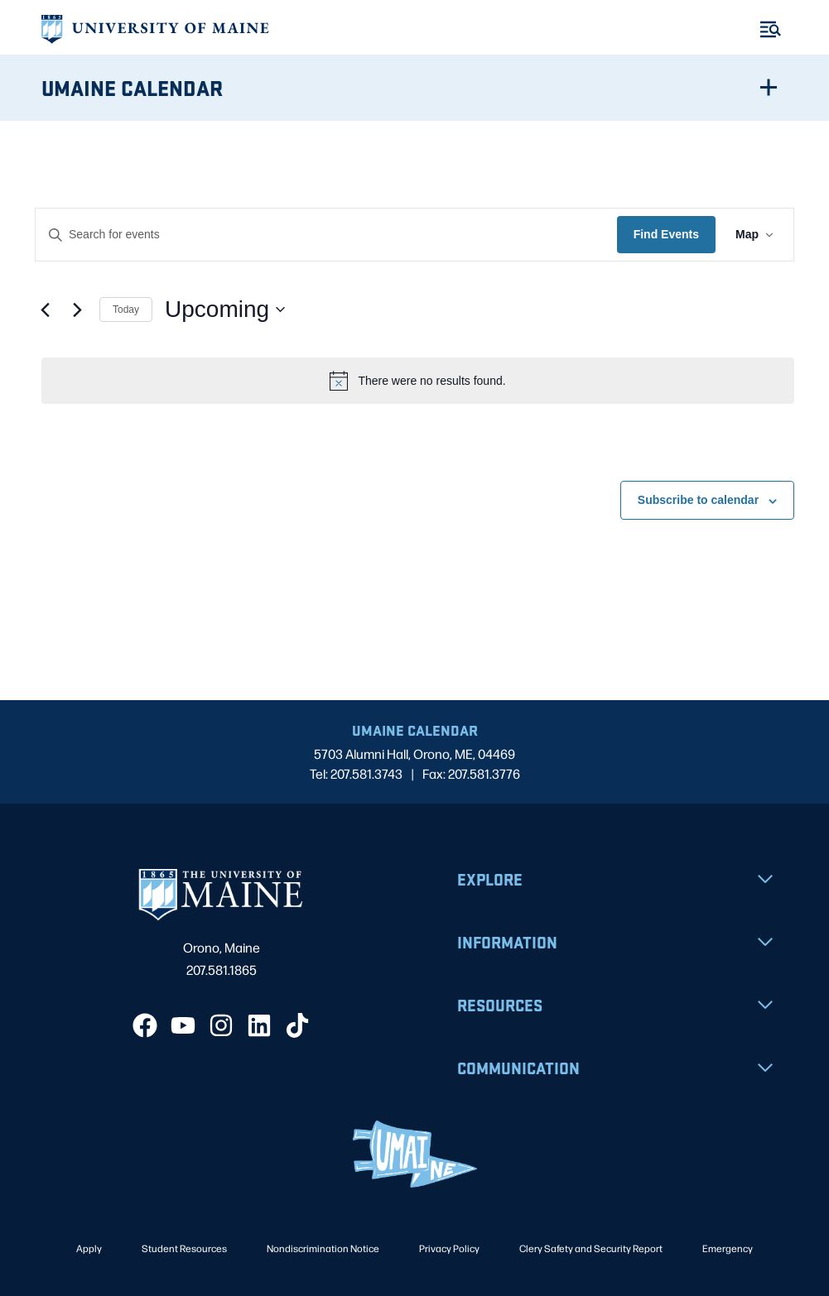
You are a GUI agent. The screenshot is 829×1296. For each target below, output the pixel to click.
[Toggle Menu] (771, 29)
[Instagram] (221, 1025)
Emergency (727, 1248)
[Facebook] (145, 1025)
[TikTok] (297, 1025)
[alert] (417, 381)
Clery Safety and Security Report (591, 1248)
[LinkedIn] (259, 1025)
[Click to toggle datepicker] (225, 309)
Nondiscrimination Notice (323, 1248)
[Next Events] (77, 309)
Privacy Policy (449, 1248)
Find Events (666, 234)
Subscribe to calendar (698, 499)
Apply (89, 1248)
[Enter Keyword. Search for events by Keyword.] (326, 235)
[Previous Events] (45, 309)
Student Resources (184, 1248)
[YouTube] (183, 1025)
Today (126, 309)
